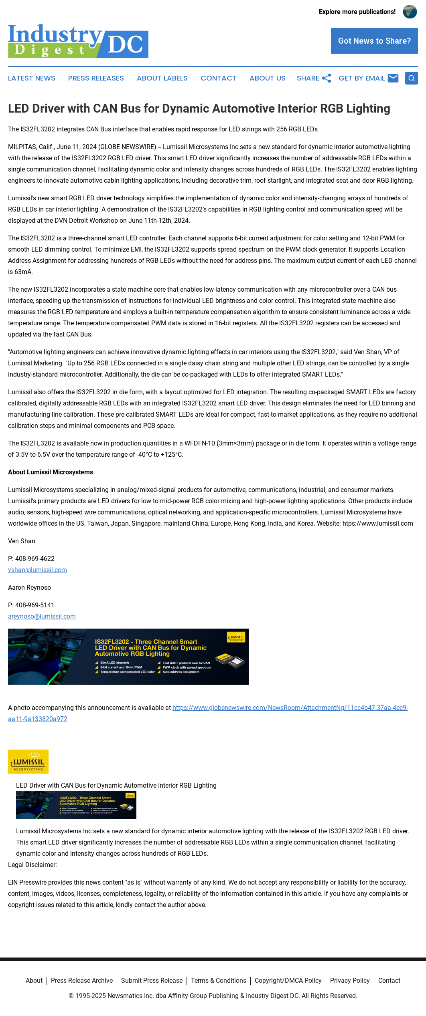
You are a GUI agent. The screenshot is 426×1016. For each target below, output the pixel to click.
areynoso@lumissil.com (42, 616)
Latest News (31, 78)
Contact (219, 78)
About (34, 980)
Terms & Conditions (218, 980)
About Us (268, 78)
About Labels (162, 78)
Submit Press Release (152, 980)
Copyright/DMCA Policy (288, 980)
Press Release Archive (82, 980)
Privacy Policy (350, 980)
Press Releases (96, 78)
